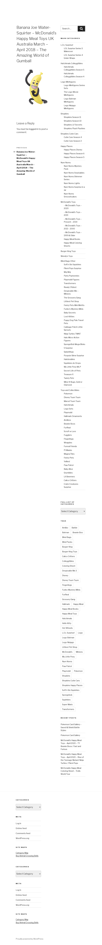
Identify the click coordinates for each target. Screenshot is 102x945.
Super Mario (67, 704)
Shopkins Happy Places (72, 685)
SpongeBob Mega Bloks (74, 344)
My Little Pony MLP (72, 367)
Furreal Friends (70, 446)
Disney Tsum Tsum (72, 397)
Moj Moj (67, 272)
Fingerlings (69, 439)
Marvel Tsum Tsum (72, 401)
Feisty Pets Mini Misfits (74, 305)
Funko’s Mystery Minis (73, 309)
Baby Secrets (70, 313)
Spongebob (67, 695)
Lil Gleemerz (69, 476)
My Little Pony (68, 657)
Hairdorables (69, 359)
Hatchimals (69, 405)
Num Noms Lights (72, 183)
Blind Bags (66, 537)
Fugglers (68, 435)
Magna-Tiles (69, 454)
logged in (33, 129)
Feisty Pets (69, 458)
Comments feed (23, 833)
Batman (65, 532)
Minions (79, 652)
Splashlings (69, 352)
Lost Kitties (69, 316)
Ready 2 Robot (70, 287)
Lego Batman (68, 637)
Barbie (74, 528)
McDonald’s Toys (68, 202)
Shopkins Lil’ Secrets (73, 125)
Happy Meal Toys (69, 614)
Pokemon (68, 393)
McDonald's (67, 652)
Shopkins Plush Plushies (74, 128)
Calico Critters (70, 480)
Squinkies (66, 700)
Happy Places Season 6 (74, 153)
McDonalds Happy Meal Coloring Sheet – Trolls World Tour (71, 771)
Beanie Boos (69, 424)
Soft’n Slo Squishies (72, 264)
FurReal (67, 427)
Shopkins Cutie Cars (69, 134)
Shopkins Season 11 (72, 117)
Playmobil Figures (71, 279)
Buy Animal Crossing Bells (27, 856)
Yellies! (67, 461)
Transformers (70, 283)
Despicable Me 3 (69, 571)
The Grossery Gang (72, 298)
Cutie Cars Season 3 (73, 141)
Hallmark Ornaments (73, 416)
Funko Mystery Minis (71, 590)
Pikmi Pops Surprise (72, 268)
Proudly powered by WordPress (29, 939)
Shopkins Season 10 (73, 121)
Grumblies (68, 473)
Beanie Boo (78, 532)
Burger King (67, 547)
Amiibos (67, 420)
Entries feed (21, 828)
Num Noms (66, 162)
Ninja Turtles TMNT (72, 334)
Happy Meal (78, 604)
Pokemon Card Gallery (70, 735)
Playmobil (68, 412)
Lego (80, 633)
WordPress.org (22, 838)
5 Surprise (68, 348)
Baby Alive (68, 469)
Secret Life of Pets (72, 371)
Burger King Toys (68, 251)
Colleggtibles (68, 561)
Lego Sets (68, 409)
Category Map (22, 853)
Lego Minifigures (68, 82)
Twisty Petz (69, 378)
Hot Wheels (67, 628)
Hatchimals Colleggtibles (72, 63)
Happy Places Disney (73, 150)
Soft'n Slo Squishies (70, 690)
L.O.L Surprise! (67, 45)
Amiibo (65, 528)
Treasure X (68, 374)
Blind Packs (67, 542)
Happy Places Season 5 (74, 157)
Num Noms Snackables (74, 173)
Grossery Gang (68, 599)
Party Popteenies (71, 276)
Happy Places (67, 146)
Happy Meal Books (72, 239)
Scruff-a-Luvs (70, 431)
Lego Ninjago (68, 642)
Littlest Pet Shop (71, 301)
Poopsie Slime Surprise (74, 355)
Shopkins (65, 114)
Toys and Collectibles (70, 390)
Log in (18, 823)
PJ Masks (68, 450)
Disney (65, 575)
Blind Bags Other (68, 261)
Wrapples (68, 442)
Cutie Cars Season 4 (73, 137)
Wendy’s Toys (67, 256)
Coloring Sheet (68, 566)
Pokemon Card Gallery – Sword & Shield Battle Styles (71, 727)
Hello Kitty (66, 623)
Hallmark (66, 604)
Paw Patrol (68, 465)
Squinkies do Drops (72, 363)
